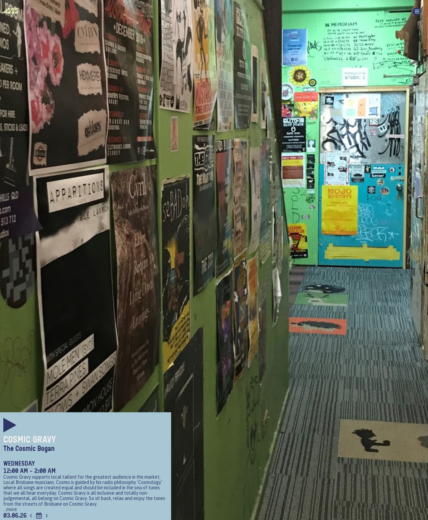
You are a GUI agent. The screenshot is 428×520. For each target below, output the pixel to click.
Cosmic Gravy (29, 439)
